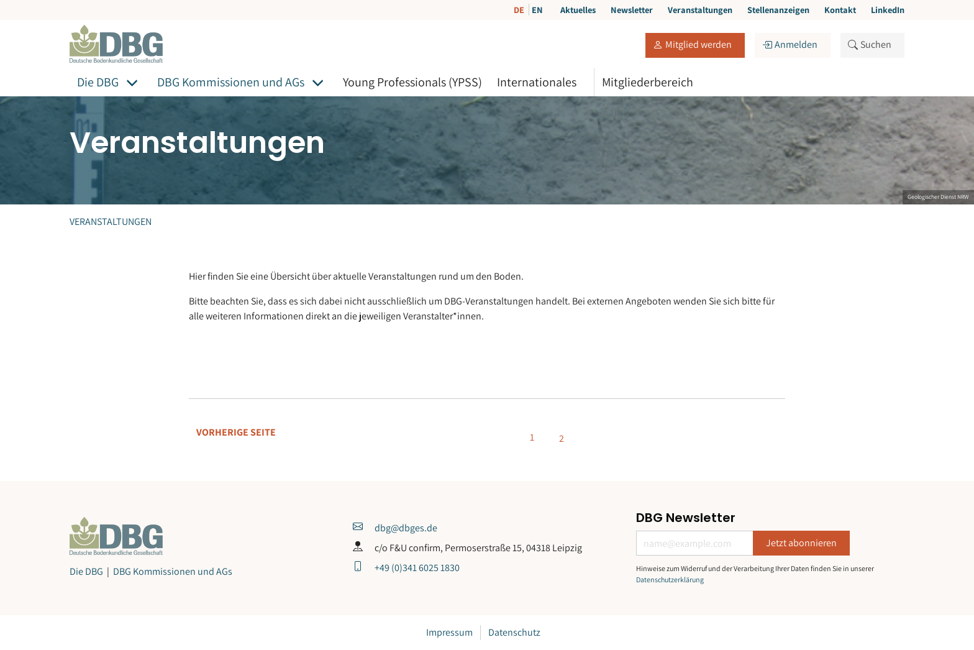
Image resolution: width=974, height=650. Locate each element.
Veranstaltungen (700, 10)
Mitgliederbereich (647, 82)
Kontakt (840, 10)
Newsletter (632, 10)
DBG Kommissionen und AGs (230, 82)
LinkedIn (887, 10)
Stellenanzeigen (778, 10)
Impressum (449, 632)
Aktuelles (578, 10)
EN (537, 10)
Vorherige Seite (236, 432)
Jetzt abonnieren (801, 542)
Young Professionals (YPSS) (412, 82)
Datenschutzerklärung (670, 579)
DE (520, 10)
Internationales (536, 82)
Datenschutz (514, 632)
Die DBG (98, 82)
